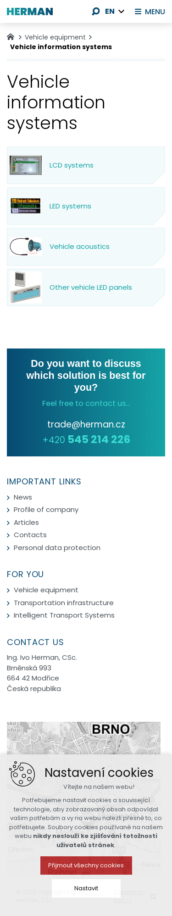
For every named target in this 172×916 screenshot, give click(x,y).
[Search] (96, 11)
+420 (86, 440)
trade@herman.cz (86, 424)
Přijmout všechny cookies (86, 903)
